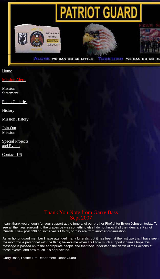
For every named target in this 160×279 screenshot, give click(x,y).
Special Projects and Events (15, 143)
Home (7, 71)
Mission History (15, 119)
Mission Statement (10, 90)
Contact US (12, 154)
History (8, 110)
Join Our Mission (9, 130)
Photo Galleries (14, 101)
